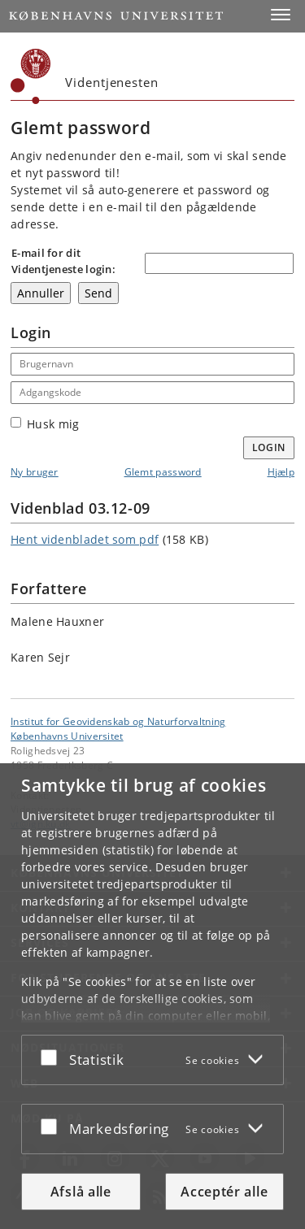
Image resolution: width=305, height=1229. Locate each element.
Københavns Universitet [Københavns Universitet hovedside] (67, 735)
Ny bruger (35, 472)
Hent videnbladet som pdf (85, 539)
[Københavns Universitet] (31, 76)
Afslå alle (80, 1192)
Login (269, 447)
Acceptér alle (224, 1192)
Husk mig (45, 424)
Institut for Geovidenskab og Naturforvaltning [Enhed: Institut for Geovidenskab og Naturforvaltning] (118, 720)
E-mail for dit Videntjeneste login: (63, 260)
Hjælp (281, 472)
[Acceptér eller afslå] (53, 1057)
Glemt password (163, 472)
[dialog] (152, 996)
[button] (280, 14)
